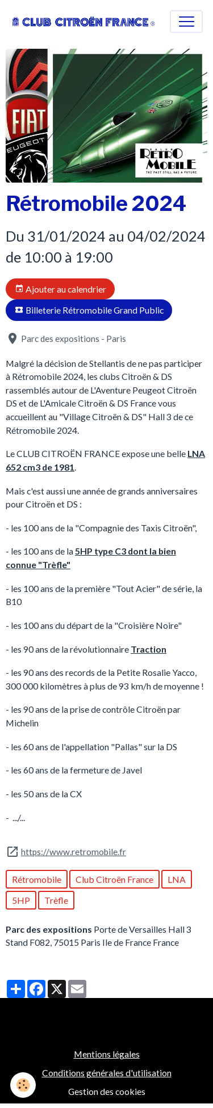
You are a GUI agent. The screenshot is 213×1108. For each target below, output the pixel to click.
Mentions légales (107, 1053)
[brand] (83, 21)
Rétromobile (36, 879)
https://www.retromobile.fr (73, 852)
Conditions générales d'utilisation (107, 1072)
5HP (21, 900)
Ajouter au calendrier (60, 289)
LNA (177, 879)
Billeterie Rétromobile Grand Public (89, 310)
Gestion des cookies (106, 1091)
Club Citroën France (114, 879)
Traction (148, 649)
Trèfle (56, 900)
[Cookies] (23, 1085)
